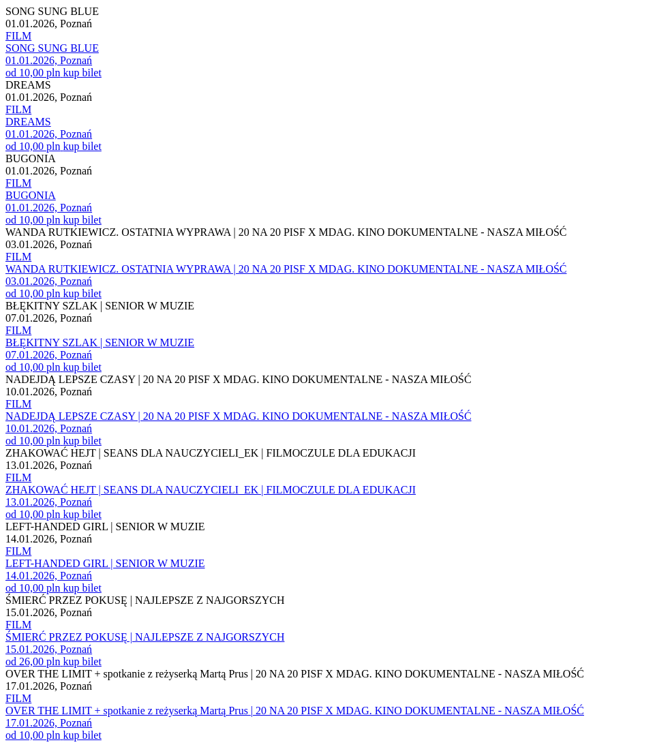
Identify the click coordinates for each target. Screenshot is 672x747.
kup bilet (82, 72)
